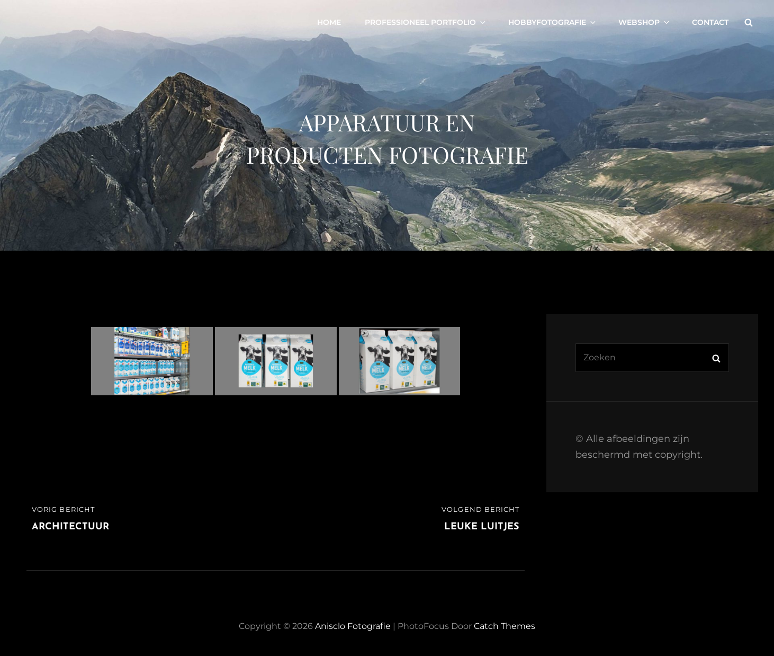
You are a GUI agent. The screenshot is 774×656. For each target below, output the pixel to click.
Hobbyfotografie (552, 22)
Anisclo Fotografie (353, 626)
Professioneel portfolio (426, 22)
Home (329, 22)
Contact (710, 22)
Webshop (644, 22)
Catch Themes (504, 626)
